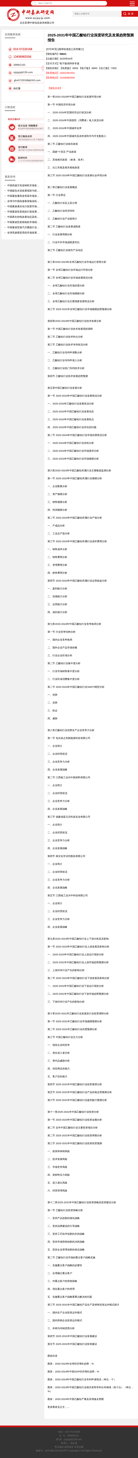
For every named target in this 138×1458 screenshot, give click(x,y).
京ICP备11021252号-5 (56, 1450)
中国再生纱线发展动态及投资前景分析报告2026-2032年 (37, 216)
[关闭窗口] (78, 49)
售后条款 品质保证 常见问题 (69, 1447)
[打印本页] (51, 49)
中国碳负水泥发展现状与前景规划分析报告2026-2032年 (37, 190)
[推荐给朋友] (65, 49)
